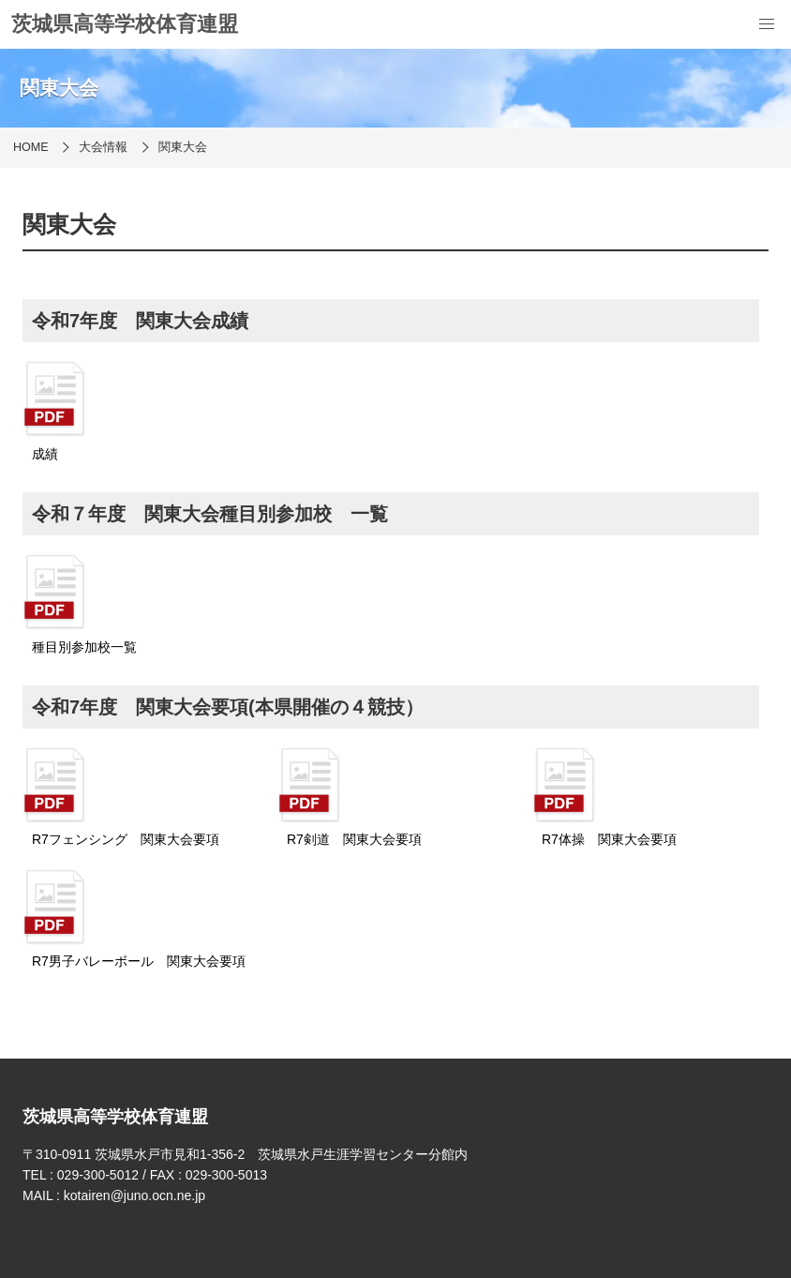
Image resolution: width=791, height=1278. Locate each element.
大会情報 (103, 147)
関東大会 (182, 147)
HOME (31, 147)
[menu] (766, 24)
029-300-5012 (98, 1174)
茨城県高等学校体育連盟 (124, 24)
